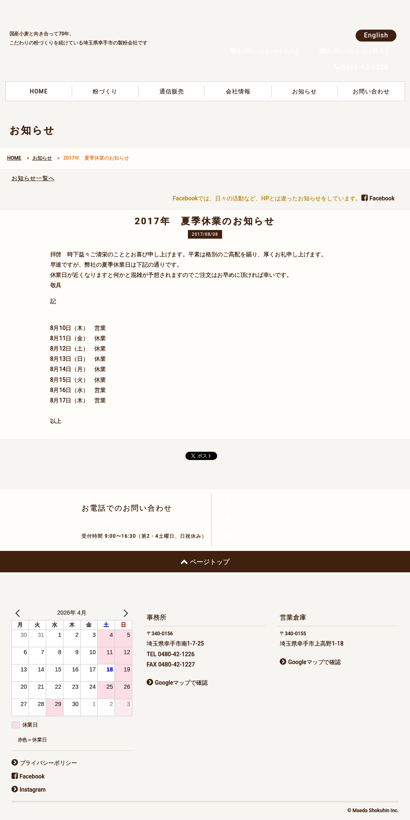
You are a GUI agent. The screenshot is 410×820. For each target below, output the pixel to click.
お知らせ (304, 91)
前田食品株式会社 (71, 12)
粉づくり (105, 91)
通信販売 (171, 91)
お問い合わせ (371, 91)
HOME (39, 91)
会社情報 (238, 91)
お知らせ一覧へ (33, 178)
